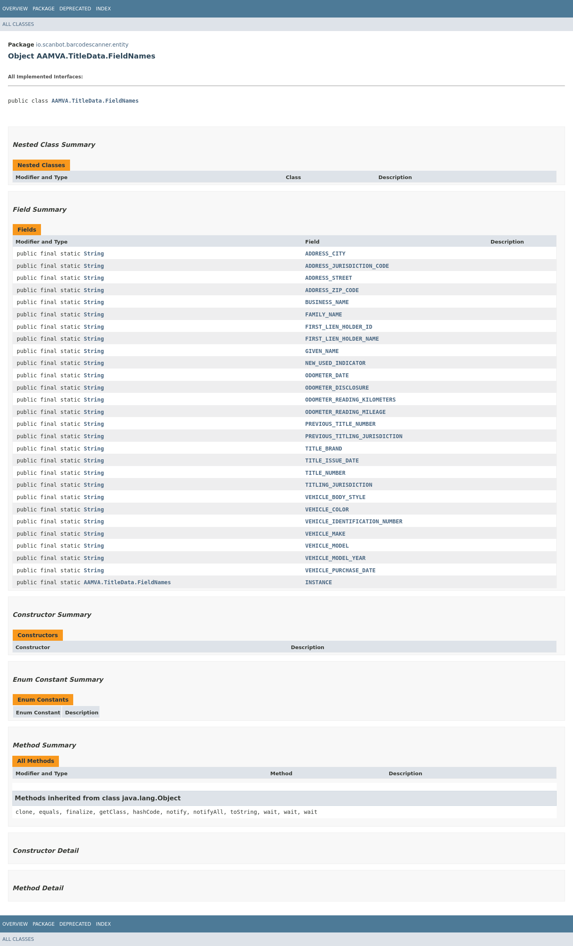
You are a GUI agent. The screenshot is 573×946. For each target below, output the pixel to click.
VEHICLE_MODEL (327, 545)
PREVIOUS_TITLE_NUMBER (340, 424)
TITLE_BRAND (323, 448)
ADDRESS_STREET (328, 278)
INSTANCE (318, 582)
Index (103, 9)
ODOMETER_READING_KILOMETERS (350, 399)
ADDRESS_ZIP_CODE (332, 290)
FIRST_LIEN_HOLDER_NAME (342, 338)
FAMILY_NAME (323, 314)
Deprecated (75, 9)
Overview (15, 9)
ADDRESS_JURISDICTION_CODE (347, 266)
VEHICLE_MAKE (325, 534)
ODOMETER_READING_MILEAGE (345, 412)
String (94, 253)
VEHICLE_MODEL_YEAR (335, 558)
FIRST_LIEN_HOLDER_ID (338, 327)
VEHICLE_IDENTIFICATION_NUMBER (353, 521)
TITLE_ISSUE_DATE (332, 460)
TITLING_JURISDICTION (338, 485)
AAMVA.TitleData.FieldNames (95, 101)
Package (44, 9)
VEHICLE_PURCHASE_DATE (340, 570)
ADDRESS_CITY (325, 253)
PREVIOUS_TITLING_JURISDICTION (353, 436)
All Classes (18, 24)
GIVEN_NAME (322, 351)
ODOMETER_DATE (327, 375)
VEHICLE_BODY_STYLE (335, 497)
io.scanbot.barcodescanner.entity (82, 44)
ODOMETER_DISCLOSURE (337, 387)
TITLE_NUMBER (325, 473)
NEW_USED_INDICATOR (335, 363)
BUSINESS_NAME (327, 302)
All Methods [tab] (35, 761)
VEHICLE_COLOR (327, 509)
